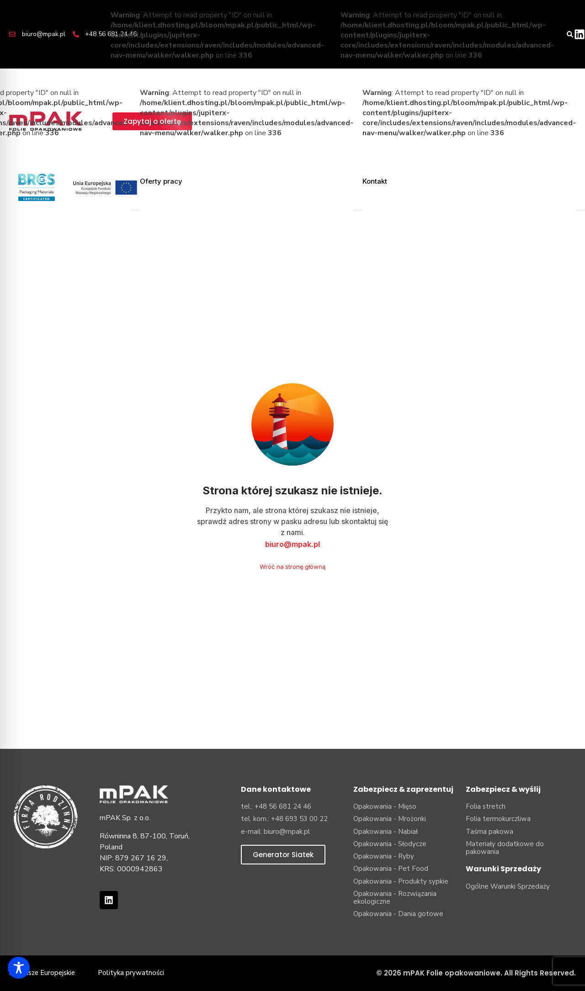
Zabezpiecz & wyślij (503, 789)
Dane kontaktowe (276, 789)
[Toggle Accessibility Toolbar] (19, 968)
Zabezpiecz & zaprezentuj (403, 789)
